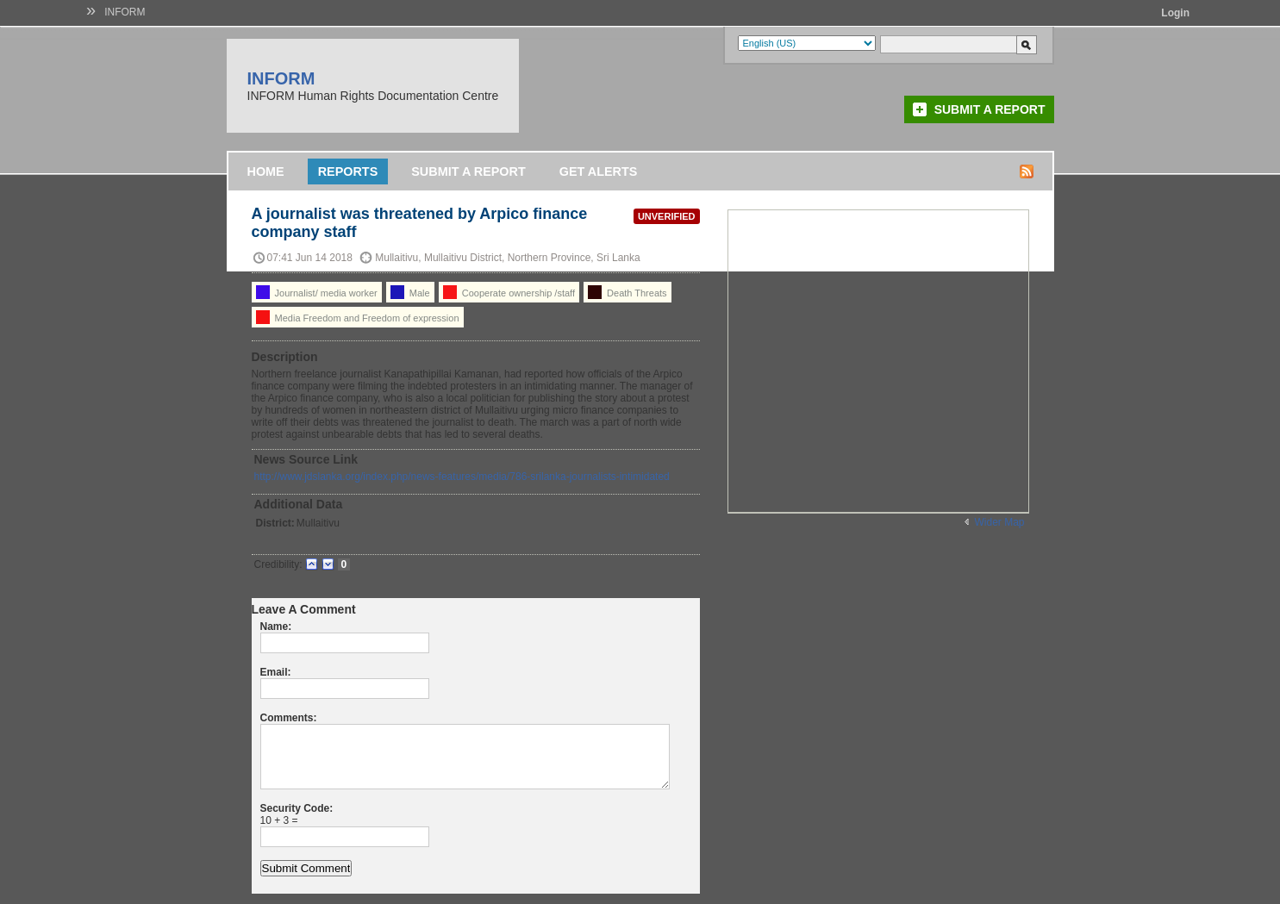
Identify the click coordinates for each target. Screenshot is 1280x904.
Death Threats (627, 292)
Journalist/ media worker (317, 292)
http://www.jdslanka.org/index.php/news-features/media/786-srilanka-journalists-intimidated (462, 477)
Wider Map (999, 522)
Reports (348, 171)
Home (265, 171)
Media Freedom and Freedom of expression (357, 317)
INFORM (124, 12)
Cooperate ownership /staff (509, 292)
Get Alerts (598, 171)
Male (410, 292)
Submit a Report (990, 109)
